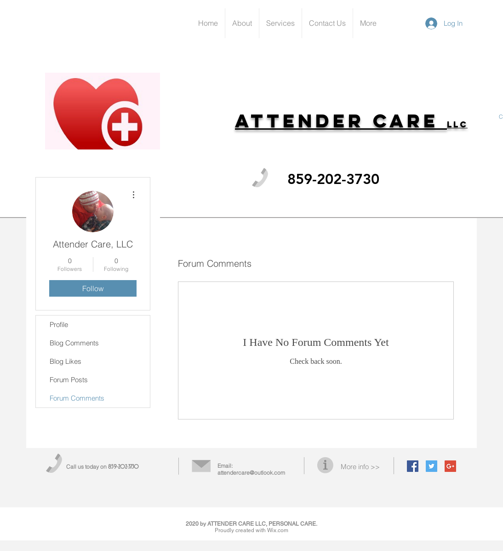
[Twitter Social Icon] (431, 466)
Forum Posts (69, 379)
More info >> (360, 466)
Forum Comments (77, 398)
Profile (59, 324)
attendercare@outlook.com (251, 472)
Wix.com (277, 530)
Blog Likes (65, 361)
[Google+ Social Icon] (450, 466)
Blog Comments (74, 343)
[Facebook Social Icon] (412, 466)
